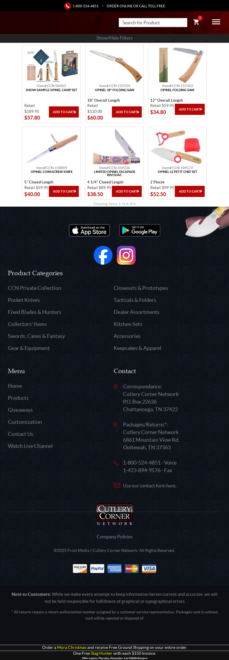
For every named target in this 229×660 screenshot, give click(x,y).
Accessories (127, 336)
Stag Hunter (101, 653)
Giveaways (20, 410)
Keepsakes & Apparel (137, 348)
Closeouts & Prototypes (141, 288)
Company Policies (115, 536)
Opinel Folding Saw (177, 90)
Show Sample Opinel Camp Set (51, 90)
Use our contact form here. (149, 485)
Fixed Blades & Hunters (34, 312)
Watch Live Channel (30, 446)
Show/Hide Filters (114, 37)
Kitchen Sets (128, 324)
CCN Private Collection (34, 288)
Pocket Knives (24, 300)
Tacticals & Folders (135, 300)
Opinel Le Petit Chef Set (177, 171)
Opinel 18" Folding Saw (114, 90)
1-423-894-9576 (141, 470)
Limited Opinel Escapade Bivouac (114, 173)
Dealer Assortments (137, 312)
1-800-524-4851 (86, 6)
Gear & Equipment (29, 348)
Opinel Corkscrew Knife (52, 171)
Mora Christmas (71, 647)
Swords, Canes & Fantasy (36, 336)
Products (18, 398)
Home (15, 386)
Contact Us (20, 434)
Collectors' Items (27, 324)
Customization (25, 422)
